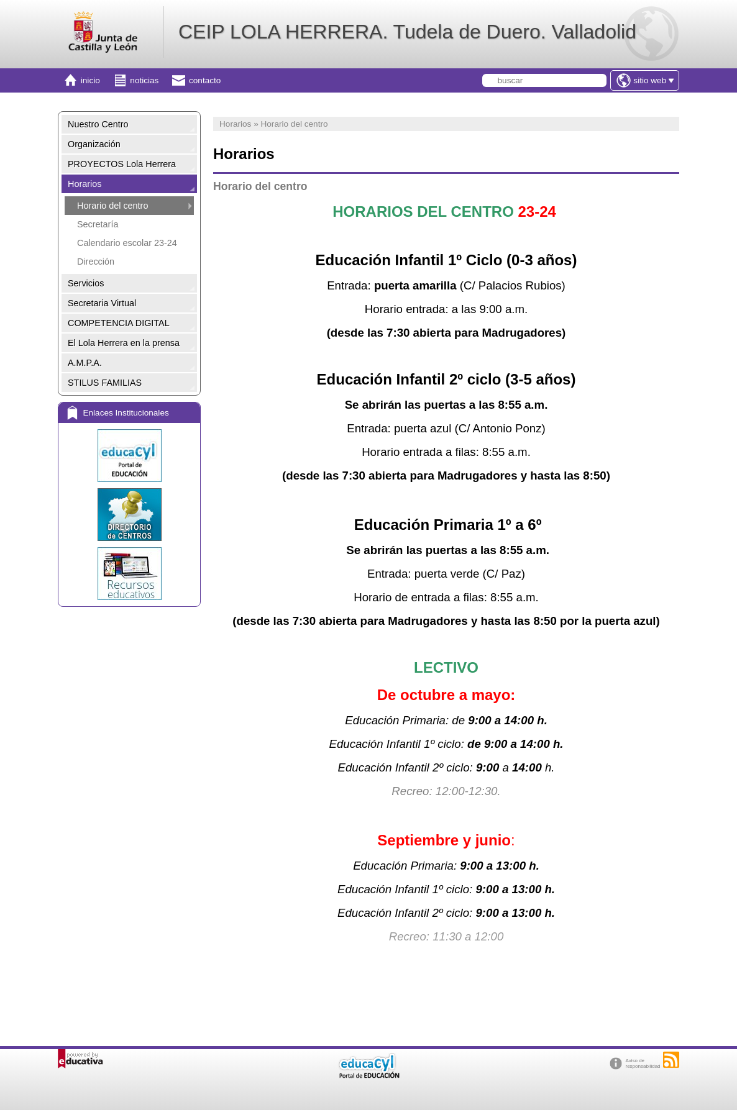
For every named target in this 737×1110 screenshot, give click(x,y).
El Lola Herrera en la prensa (124, 343)
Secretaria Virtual (102, 303)
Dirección (95, 261)
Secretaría (97, 224)
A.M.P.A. (85, 363)
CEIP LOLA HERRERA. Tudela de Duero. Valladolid (407, 31)
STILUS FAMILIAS (105, 383)
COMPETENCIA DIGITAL (119, 323)
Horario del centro (112, 206)
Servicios (86, 283)
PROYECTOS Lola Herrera (122, 164)
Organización (94, 144)
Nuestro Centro (98, 124)
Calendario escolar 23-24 (127, 243)
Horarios (84, 184)
